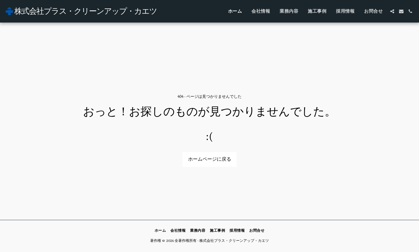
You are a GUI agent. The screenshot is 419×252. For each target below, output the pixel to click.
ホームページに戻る (209, 159)
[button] (392, 11)
